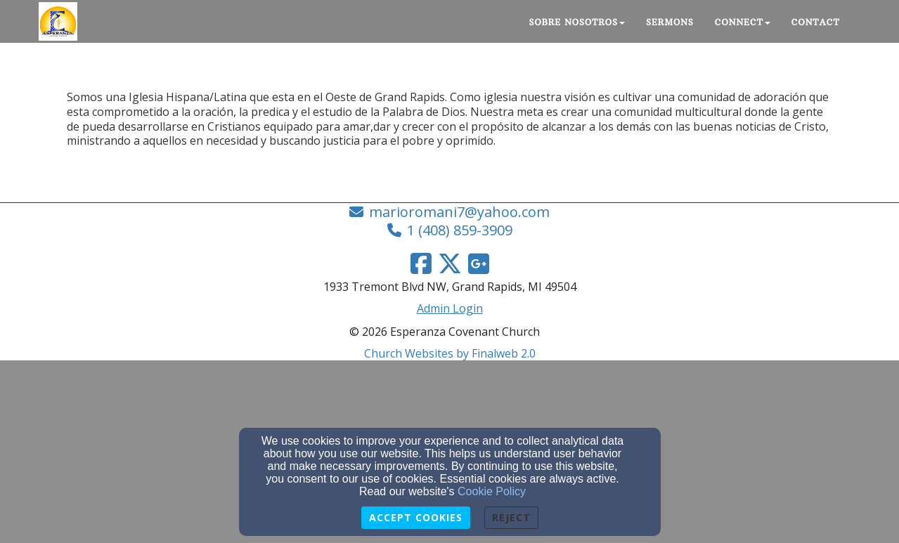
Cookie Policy (492, 491)
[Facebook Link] (421, 263)
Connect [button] (742, 22)
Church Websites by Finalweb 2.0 (450, 353)
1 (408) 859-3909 (459, 230)
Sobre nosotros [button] (577, 22)
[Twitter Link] (450, 263)
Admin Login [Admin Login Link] (450, 308)
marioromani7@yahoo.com (459, 211)
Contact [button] (815, 22)
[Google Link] (478, 263)
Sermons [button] (670, 22)
